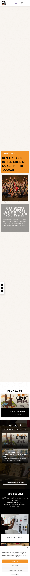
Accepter (15, 561)
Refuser (15, 565)
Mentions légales (15, 574)
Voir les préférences (15, 570)
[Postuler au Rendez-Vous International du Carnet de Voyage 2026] (15, 456)
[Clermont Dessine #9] (15, 440)
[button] (27, 548)
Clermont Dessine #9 (16, 412)
